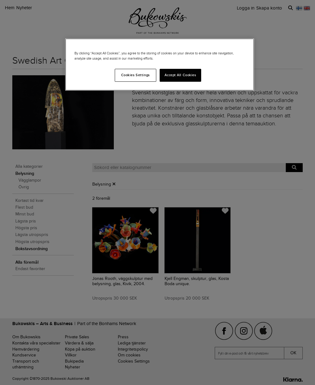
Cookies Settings (135, 75)
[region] (159, 64)
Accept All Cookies (180, 75)
